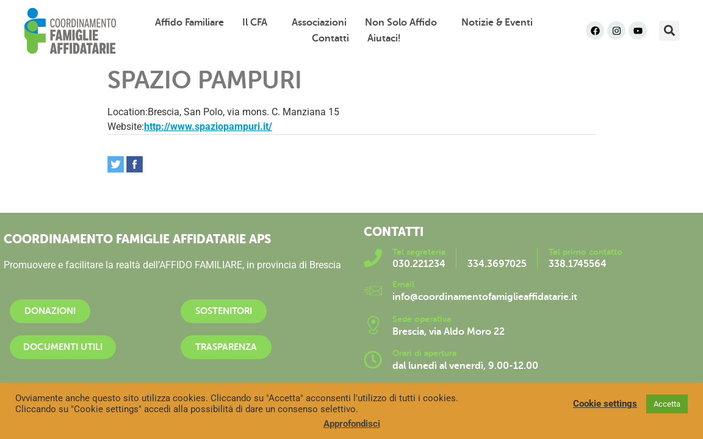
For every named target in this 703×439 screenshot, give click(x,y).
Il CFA (257, 22)
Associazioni (319, 22)
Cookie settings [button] (605, 403)
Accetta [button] (667, 404)
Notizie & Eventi (500, 22)
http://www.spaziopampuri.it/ (208, 126)
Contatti (330, 38)
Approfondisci (351, 423)
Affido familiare (189, 22)
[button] (669, 31)
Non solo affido (404, 22)
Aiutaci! (383, 38)
